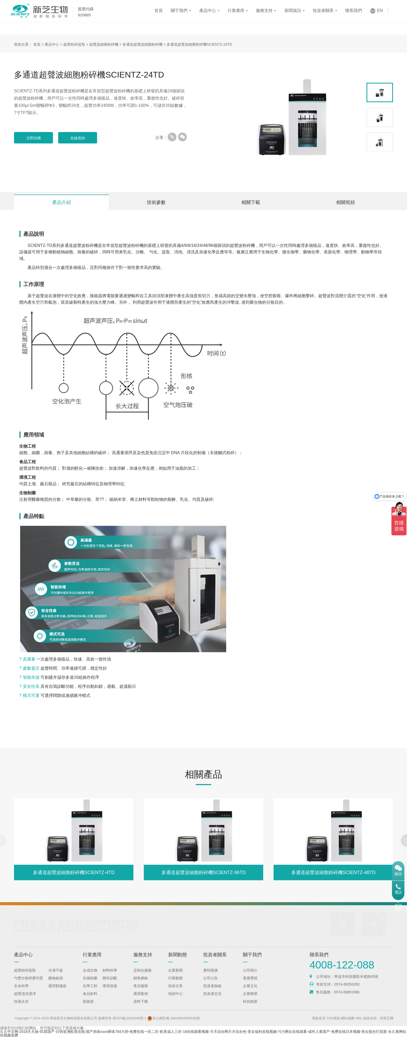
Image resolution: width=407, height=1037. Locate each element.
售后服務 (140, 991)
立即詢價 (33, 138)
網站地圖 (360, 1018)
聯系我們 (353, 10)
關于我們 (179, 10)
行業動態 (175, 983)
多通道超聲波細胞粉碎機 (142, 44)
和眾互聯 (398, 1018)
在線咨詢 (77, 138)
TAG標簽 (345, 1018)
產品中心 (207, 10)
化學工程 (90, 991)
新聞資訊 (292, 10)
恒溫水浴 (21, 1006)
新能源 (88, 1006)
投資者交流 (212, 999)
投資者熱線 (212, 991)
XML (371, 1018)
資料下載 (140, 1006)
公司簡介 (250, 975)
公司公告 (210, 983)
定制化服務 (142, 975)
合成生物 (90, 975)
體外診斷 (110, 983)
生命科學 (21, 991)
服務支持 (264, 10)
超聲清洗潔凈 (25, 999)
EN (380, 10)
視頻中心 (175, 999)
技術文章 (175, 991)
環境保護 (110, 991)
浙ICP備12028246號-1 (141, 1018)
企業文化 (250, 991)
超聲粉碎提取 (74, 44)
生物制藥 (90, 983)
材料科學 (110, 975)
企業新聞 (175, 975)
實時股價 (210, 975)
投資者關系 (323, 10)
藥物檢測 (55, 983)
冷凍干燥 (55, 975)
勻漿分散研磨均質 (28, 983)
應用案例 (140, 999)
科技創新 (250, 1006)
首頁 (158, 10)
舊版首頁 (331, 1018)
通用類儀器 (57, 991)
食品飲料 (90, 999)
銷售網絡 (140, 983)
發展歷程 (250, 983)
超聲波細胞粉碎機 (103, 44)
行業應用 (236, 10)
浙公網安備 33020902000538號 (185, 1018)
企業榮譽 (250, 999)
